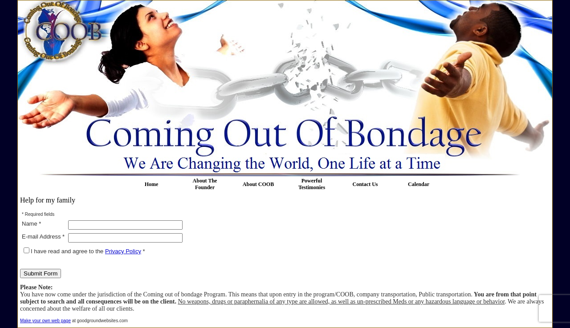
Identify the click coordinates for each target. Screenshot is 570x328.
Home (152, 184)
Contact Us (365, 184)
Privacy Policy (123, 251)
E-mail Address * (43, 236)
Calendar (418, 184)
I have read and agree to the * (84, 251)
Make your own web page (45, 320)
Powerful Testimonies (311, 184)
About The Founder (205, 184)
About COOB (258, 184)
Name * (31, 223)
